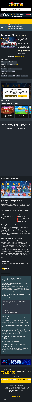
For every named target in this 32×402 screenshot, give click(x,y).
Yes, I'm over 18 (22, 96)
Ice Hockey (4, 75)
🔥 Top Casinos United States (15, 24)
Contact (24, 371)
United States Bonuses (13, 30)
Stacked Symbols (5, 71)
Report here (8, 100)
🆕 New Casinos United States (15, 26)
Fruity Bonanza (21, 115)
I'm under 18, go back (11, 96)
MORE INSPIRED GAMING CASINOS (16, 128)
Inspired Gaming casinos (19, 291)
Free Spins (4, 68)
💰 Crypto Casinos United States (15, 28)
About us (29, 372)
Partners (19, 371)
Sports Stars (24, 75)
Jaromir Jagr (12, 75)
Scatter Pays (18, 68)
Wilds (13, 71)
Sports (18, 75)
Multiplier (10, 68)
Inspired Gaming (21, 35)
